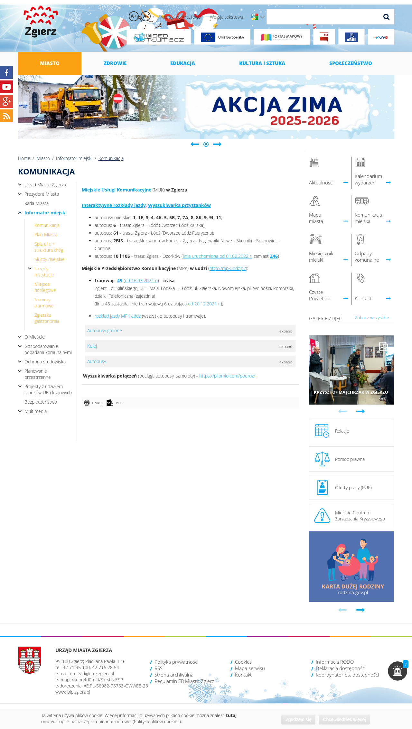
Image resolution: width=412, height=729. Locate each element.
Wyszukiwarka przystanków (179, 205)
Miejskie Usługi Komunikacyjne (116, 190)
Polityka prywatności (176, 662)
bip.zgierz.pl (78, 692)
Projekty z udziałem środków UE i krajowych (48, 389)
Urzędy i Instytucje (44, 272)
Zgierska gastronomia (46, 318)
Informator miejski (74, 158)
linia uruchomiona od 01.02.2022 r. (217, 256)
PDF (119, 402)
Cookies (243, 662)
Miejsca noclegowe (45, 287)
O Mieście (34, 337)
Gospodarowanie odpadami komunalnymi (48, 349)
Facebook (6, 72)
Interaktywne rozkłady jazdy (113, 205)
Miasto (50, 63)
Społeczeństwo (350, 63)
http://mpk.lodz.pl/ (228, 268)
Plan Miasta (45, 234)
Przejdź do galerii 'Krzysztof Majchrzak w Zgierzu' (351, 370)
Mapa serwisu (250, 668)
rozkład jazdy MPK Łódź (118, 316)
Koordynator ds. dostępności (347, 674)
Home (24, 158)
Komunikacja (47, 225)
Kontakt (243, 674)
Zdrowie (115, 63)
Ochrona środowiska (45, 362)
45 (119, 280)
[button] (397, 671)
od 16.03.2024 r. (141, 280)
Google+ (6, 101)
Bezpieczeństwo (40, 402)
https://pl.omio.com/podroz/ (227, 376)
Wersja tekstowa (226, 17)
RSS (158, 668)
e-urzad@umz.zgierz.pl (92, 673)
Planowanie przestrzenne (37, 374)
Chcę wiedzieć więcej (344, 719)
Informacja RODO (335, 662)
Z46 (274, 256)
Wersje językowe (262, 17)
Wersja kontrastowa (181, 17)
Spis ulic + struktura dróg (48, 247)
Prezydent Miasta (41, 194)
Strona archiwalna (173, 674)
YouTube (6, 86)
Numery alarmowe (44, 302)
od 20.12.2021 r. (204, 304)
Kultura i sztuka (262, 63)
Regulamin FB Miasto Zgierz (184, 681)
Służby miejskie (49, 259)
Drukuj (97, 402)
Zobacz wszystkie (372, 317)
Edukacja (182, 63)
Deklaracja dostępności (341, 668)
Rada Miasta (36, 203)
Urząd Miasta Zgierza (45, 185)
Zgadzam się (298, 719)
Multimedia (35, 411)
